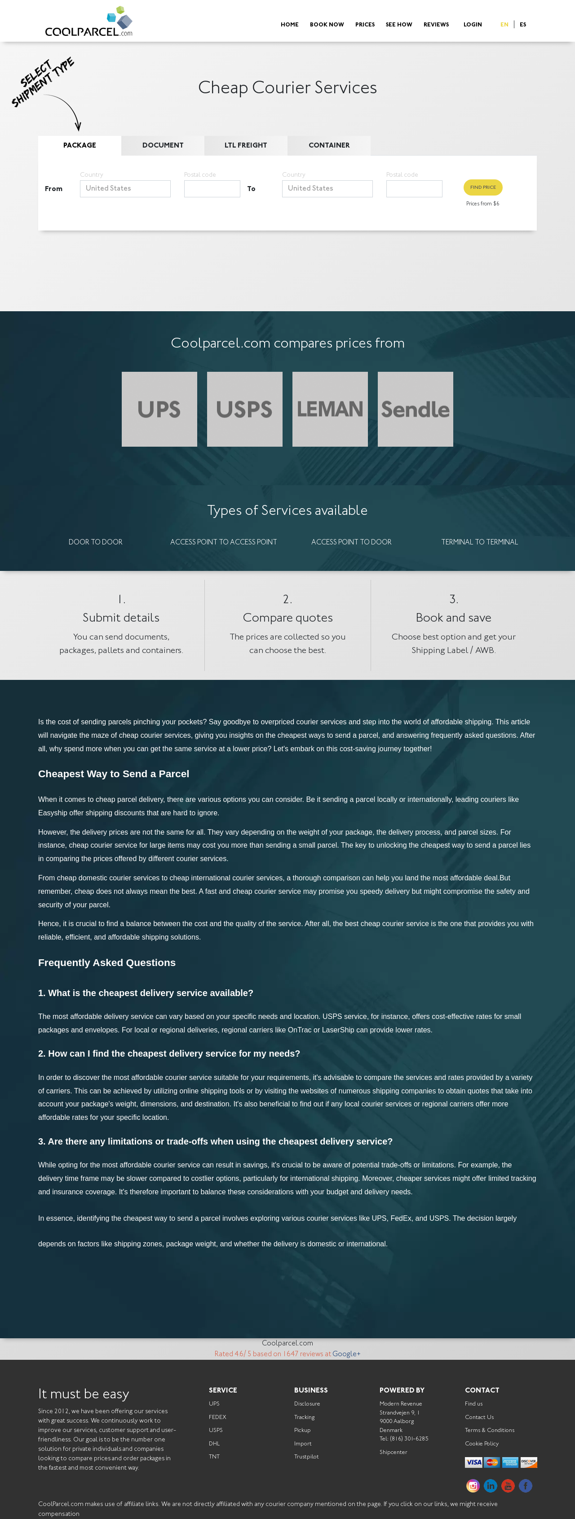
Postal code (200, 175)
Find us (473, 1404)
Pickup (302, 1430)
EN (504, 25)
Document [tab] (163, 145)
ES (523, 25)
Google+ (346, 1354)
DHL (214, 1444)
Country (91, 175)
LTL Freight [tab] (246, 145)
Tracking (304, 1417)
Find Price (483, 187)
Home (290, 25)
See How (399, 25)
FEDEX (217, 1417)
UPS (214, 1404)
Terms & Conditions (489, 1430)
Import (303, 1444)
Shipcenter (393, 1452)
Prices (365, 25)
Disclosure (307, 1404)
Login (473, 25)
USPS (216, 1430)
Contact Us (479, 1417)
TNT (214, 1457)
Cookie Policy (482, 1444)
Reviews (436, 25)
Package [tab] (79, 145)
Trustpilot (306, 1457)
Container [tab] (329, 145)
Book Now (327, 25)
